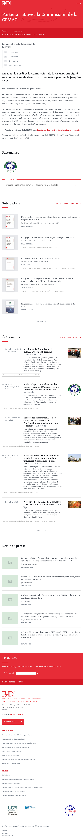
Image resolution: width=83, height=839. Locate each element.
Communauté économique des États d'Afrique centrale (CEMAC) (40, 248)
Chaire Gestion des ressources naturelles (13, 791)
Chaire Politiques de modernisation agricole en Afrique (18, 779)
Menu (78, 3)
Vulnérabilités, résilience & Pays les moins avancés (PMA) (18, 759)
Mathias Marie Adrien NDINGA (33, 223)
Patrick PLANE (28, 262)
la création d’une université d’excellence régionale (58, 130)
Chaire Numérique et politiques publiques (14, 795)
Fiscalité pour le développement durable (13, 739)
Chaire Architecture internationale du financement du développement (22, 787)
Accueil (4, 31)
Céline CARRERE (29, 284)
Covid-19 (63, 268)
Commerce (25, 291)
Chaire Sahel (6, 775)
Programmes (18, 31)
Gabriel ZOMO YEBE (30, 241)
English (4, 831)
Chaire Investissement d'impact (11, 783)
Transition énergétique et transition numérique (15, 747)
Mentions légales (7, 835)
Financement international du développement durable (18, 735)
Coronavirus (71, 268)
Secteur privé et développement (11, 764)
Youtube (5, 833)
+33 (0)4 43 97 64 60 (16, 714)
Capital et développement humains (12, 751)
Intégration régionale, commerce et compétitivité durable (41, 184)
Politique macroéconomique (10, 755)
